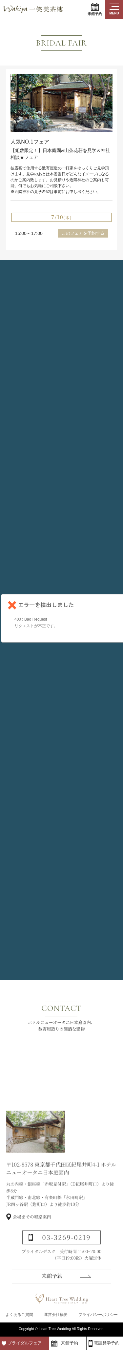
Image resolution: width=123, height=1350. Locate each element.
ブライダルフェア (25, 1342)
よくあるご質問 (19, 1315)
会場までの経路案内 (32, 1226)
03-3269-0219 (66, 1247)
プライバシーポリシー (98, 1315)
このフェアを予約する (83, 233)
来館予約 (95, 9)
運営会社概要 (56, 1315)
